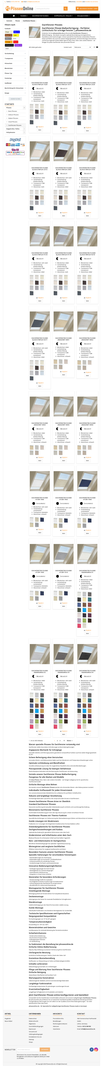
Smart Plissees (12, 122)
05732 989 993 (15, 2)
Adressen (56, 1026)
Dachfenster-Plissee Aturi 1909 (40, 571)
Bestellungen (57, 1021)
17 (64, 740)
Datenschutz (33, 1018)
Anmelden (79, 2)
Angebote (8, 1018)
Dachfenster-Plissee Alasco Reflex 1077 (63, 83)
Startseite (9, 104)
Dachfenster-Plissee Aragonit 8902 (87, 339)
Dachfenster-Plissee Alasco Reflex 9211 (40, 339)
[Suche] (51, 9)
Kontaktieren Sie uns (35, 1037)
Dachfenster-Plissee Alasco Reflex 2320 (87, 83)
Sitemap (31, 1039)
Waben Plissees (13, 118)
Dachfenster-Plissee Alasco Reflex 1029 (40, 83)
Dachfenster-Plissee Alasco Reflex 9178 (63, 254)
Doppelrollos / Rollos (62, 16)
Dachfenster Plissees (40, 16)
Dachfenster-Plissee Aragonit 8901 (63, 339)
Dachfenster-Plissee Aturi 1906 (87, 498)
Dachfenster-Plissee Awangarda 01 (87, 571)
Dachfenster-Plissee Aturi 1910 (63, 571)
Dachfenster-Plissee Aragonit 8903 (40, 424)
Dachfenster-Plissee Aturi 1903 (63, 498)
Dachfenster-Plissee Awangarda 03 (63, 671)
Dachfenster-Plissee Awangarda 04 (87, 671)
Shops (31, 1042)
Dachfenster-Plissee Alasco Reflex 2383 (63, 168)
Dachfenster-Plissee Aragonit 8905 (63, 424)
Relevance (83, 47)
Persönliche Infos (58, 1018)
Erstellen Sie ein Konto (91, 2)
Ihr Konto (57, 1014)
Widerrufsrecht (33, 1021)
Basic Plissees (12, 111)
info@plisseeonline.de (33, 2)
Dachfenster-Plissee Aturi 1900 (40, 498)
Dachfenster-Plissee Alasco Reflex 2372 (40, 168)
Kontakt (81, 1014)
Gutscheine (56, 1029)
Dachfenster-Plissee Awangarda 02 (40, 671)
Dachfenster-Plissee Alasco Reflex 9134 (40, 254)
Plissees (23, 16)
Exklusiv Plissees (13, 115)
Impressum (32, 1029)
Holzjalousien (82, 16)
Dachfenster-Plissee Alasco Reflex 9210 (87, 254)
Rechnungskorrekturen (60, 1024)
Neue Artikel (8, 1021)
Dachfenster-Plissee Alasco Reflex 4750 (87, 168)
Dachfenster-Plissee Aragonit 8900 (87, 424)
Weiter (70, 741)
